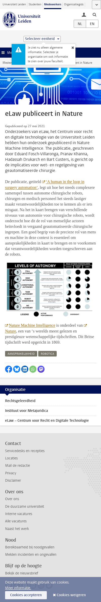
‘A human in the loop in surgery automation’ (44, 185)
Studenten (35, 4)
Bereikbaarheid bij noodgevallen (29, 547)
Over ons (12, 499)
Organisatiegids (74, 4)
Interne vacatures (18, 513)
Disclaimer (13, 480)
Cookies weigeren (71, 595)
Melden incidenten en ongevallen (30, 554)
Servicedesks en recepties (25, 451)
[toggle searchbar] (94, 14)
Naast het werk (17, 528)
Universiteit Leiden (14, 4)
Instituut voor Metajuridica (26, 410)
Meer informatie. (18, 588)
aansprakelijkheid (21, 354)
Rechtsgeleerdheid (20, 400)
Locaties (11, 458)
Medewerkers (52, 4)
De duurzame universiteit (24, 506)
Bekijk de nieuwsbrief (21, 573)
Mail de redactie (17, 465)
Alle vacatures (16, 521)
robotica (47, 354)
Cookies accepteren (26, 595)
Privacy (10, 473)
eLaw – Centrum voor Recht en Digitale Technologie (47, 420)
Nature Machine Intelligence (32, 325)
